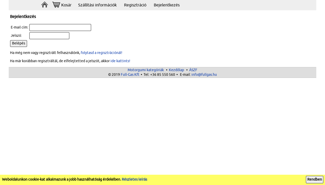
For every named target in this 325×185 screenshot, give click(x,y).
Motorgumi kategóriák (146, 70)
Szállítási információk (97, 5)
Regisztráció (135, 5)
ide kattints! (120, 61)
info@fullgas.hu (204, 74)
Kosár (62, 5)
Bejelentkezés (167, 5)
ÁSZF (193, 70)
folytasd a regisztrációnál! (101, 53)
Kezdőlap (176, 70)
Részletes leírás (134, 179)
